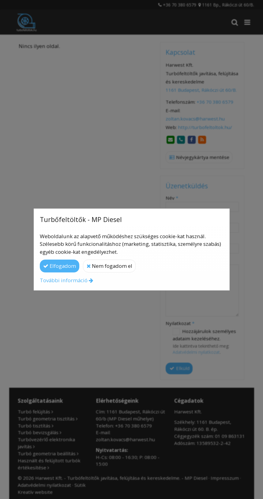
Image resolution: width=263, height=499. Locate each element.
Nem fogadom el (109, 265)
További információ (64, 280)
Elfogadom (59, 265)
